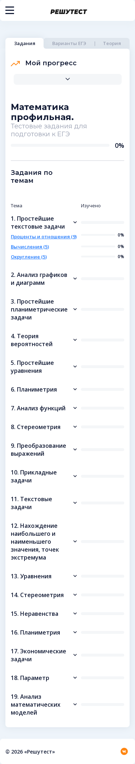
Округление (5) (29, 256)
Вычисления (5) (30, 246)
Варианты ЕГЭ (69, 43)
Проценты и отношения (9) (44, 236)
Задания (24, 43)
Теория (112, 43)
